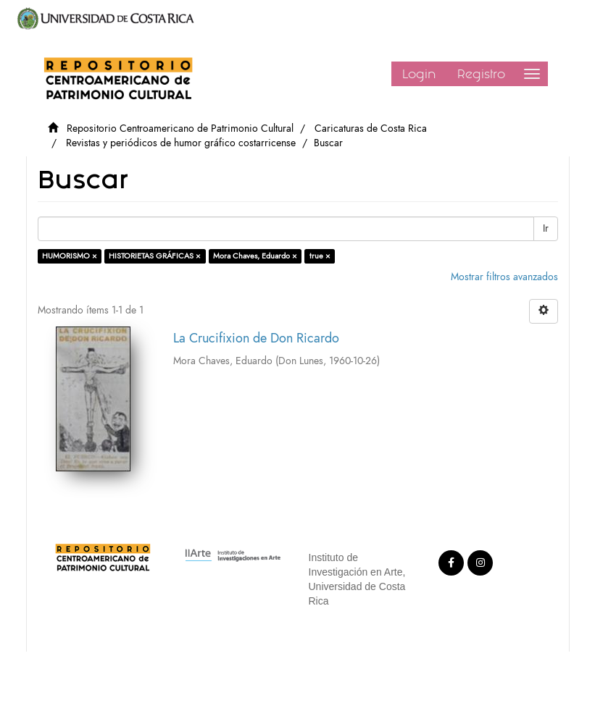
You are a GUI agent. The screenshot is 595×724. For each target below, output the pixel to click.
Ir (546, 228)
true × (319, 256)
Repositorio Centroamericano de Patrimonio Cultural (180, 128)
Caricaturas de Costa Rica (371, 128)
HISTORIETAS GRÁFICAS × (155, 256)
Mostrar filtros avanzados (504, 277)
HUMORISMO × (69, 256)
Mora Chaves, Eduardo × (255, 256)
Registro (481, 74)
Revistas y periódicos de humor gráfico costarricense (181, 143)
